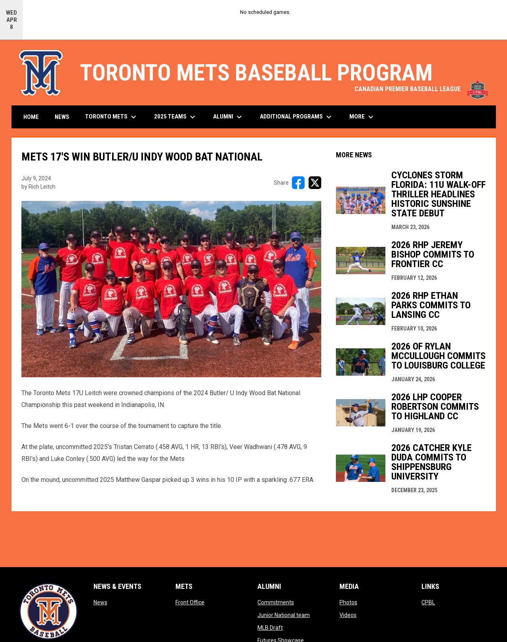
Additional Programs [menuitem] (297, 117)
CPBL (428, 602)
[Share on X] (315, 182)
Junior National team (283, 615)
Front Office (189, 602)
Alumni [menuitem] (228, 117)
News (100, 602)
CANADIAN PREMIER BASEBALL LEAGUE (421, 89)
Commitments (275, 602)
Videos (347, 615)
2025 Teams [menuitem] (175, 117)
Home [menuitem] (31, 116)
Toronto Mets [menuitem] (111, 117)
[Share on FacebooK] (298, 182)
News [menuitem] (62, 116)
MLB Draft (270, 628)
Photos (348, 602)
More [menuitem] (362, 117)
